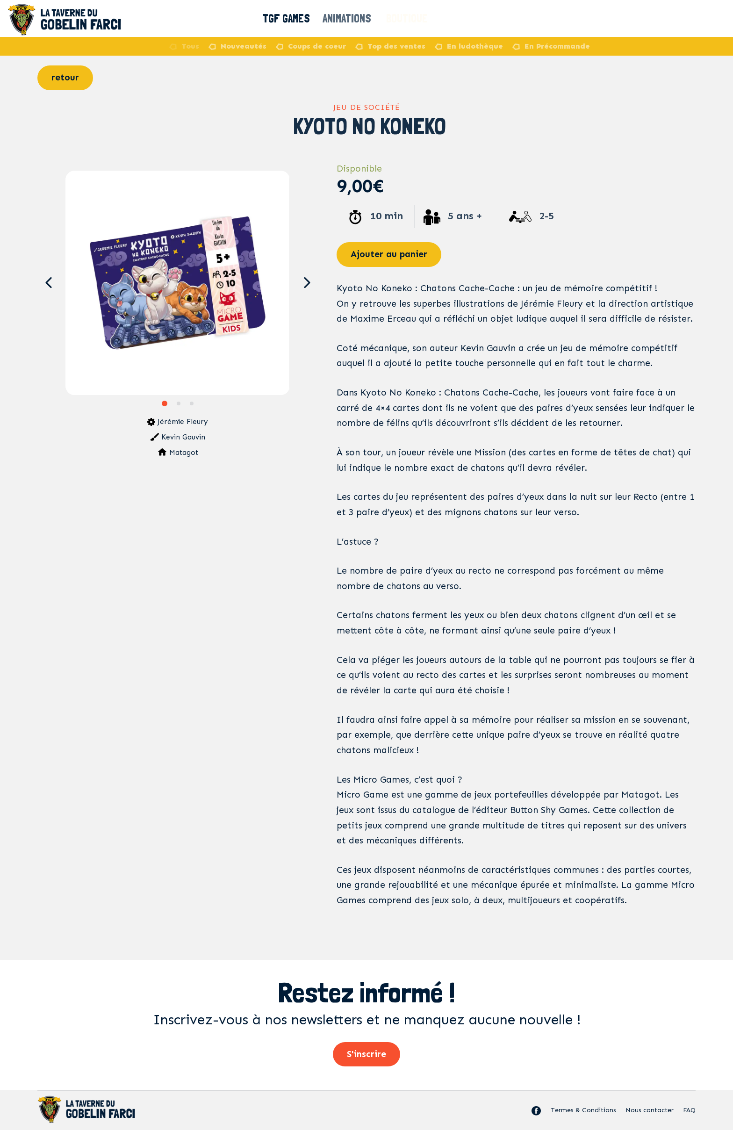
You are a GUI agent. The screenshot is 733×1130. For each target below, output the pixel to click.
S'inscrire (366, 1054)
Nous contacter (649, 1110)
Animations (352, 18)
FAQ (689, 1110)
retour (65, 77)
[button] (48, 283)
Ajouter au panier (389, 254)
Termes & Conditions (583, 1110)
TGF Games (287, 18)
